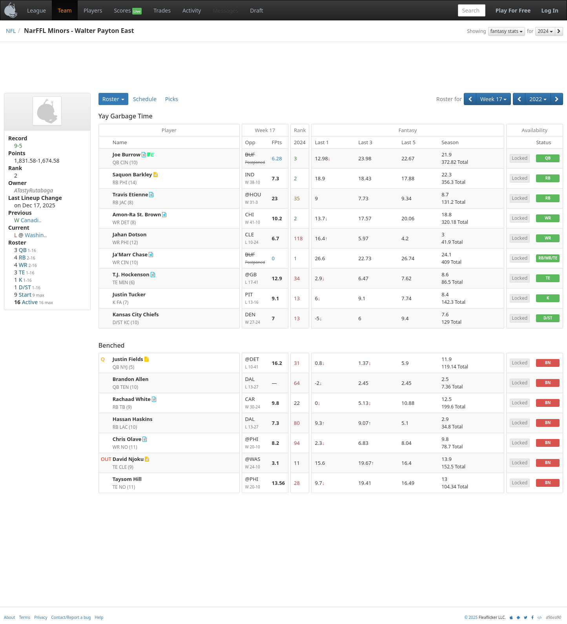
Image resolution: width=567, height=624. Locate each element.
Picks (171, 99)
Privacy (40, 617)
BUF (255, 158)
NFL (11, 30)
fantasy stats (506, 31)
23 (275, 198)
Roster (113, 99)
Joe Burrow (126, 154)
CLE (255, 238)
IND (255, 178)
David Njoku (128, 459)
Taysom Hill (127, 479)
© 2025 (471, 617)
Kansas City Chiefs (136, 314)
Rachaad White (132, 399)
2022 (538, 99)
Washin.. (36, 235)
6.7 (275, 238)
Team (65, 10)
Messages (225, 10)
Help (99, 617)
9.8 (275, 402)
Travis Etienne (130, 194)
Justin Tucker (129, 294)
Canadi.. (31, 220)
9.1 (275, 298)
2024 (545, 31)
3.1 (275, 462)
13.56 (278, 482)
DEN (255, 318)
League (36, 10)
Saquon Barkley (132, 174)
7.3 (275, 178)
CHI (255, 218)
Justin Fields (128, 359)
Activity (191, 10)
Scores (128, 11)
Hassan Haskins (133, 419)
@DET (255, 363)
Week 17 (493, 99)
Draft (256, 10)
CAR (255, 403)
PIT (255, 298)
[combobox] (471, 10)
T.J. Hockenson (131, 274)
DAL (255, 383)
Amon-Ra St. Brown (137, 214)
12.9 (277, 278)
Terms (24, 617)
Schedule (145, 99)
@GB (255, 278)
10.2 (277, 218)
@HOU (255, 198)
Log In (549, 10)
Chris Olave (127, 439)
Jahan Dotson (130, 234)
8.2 (275, 442)
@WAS (255, 463)
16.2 (277, 362)
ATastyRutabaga (33, 190)
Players (93, 10)
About (9, 617)
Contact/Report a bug (71, 617)
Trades (162, 10)
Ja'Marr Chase (130, 254)
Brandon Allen (131, 379)
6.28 (277, 158)
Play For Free (513, 10)
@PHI (255, 443)
